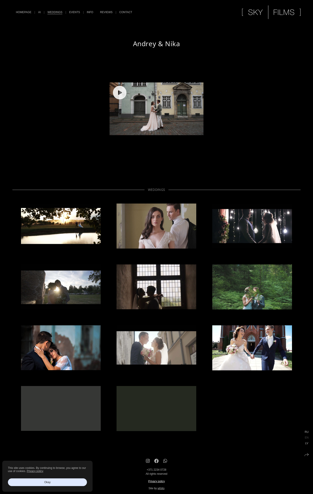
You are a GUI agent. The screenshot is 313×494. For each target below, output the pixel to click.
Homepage (23, 12)
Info (90, 12)
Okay (47, 482)
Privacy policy (156, 486)
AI (39, 12)
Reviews (106, 12)
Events (74, 12)
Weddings (54, 12)
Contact (125, 12)
